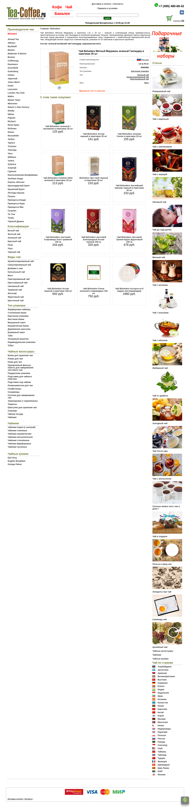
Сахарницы (14, 392)
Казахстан (163, 702)
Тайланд (162, 755)
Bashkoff (12, 46)
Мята (146, 83)
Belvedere (55, 28)
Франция (162, 761)
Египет (161, 686)
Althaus (11, 43)
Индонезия (163, 693)
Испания (162, 699)
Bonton (11, 57)
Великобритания (166, 676)
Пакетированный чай (19, 279)
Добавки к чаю (15, 268)
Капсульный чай (16, 272)
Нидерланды (164, 729)
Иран (160, 696)
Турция (161, 758)
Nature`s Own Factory (18, 107)
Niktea (11, 114)
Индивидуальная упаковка (21, 342)
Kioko (11, 85)
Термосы (12, 404)
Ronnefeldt (13, 135)
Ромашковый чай (161, 91)
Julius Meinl (14, 82)
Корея (161, 715)
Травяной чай (15, 290)
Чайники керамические (19, 434)
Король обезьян (16, 182)
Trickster (12, 146)
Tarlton (11, 139)
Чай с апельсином (161, 479)
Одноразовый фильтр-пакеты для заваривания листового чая (20, 367)
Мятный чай (158, 257)
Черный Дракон (16, 221)
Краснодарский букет (19, 185)
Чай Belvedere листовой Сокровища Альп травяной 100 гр (58, 239)
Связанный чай (16, 286)
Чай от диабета (160, 396)
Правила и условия (108, 8)
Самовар (12, 411)
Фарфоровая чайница (19, 309)
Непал (161, 725)
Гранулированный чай (19, 265)
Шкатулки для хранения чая (22, 407)
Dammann (13, 64)
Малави (162, 719)
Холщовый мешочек (18, 339)
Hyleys (11, 75)
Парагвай (162, 732)
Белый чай (13, 230)
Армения (162, 673)
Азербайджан (165, 666)
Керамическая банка (18, 326)
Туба (10, 335)
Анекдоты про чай (161, 592)
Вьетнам (162, 679)
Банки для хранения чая (20, 355)
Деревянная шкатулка (19, 329)
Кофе (57, 7)
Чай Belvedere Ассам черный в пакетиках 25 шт (93, 135)
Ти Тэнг (11, 214)
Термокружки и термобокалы (23, 401)
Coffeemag (13, 61)
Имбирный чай (160, 368)
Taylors (11, 143)
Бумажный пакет (16, 332)
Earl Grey (12, 458)
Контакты (118, 4)
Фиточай (12, 293)
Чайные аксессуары (162, 651)
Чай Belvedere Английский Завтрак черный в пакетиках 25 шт (129, 187)
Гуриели (12, 171)
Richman (12, 128)
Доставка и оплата (101, 4)
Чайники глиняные (17, 430)
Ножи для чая (15, 362)
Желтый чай (14, 234)
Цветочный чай (16, 300)
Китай (161, 712)
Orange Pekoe (15, 464)
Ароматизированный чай (21, 261)
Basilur (11, 50)
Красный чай (14, 241)
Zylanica (12, 164)
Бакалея (62, 13)
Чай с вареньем (160, 119)
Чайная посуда (15, 414)
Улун (10, 248)
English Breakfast (16, 461)
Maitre (11, 96)
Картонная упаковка (18, 316)
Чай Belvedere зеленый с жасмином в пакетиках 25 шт (58, 127)
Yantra (11, 160)
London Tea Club (16, 93)
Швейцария (164, 765)
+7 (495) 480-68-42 (171, 6)
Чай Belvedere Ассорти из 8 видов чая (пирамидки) (129, 289)
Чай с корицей (159, 174)
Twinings (12, 150)
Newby (11, 110)
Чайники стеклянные (18, 440)
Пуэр (10, 245)
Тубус (11, 345)
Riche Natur (13, 125)
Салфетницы (14, 389)
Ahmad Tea (13, 39)
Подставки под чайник (19, 382)
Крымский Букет (16, 189)
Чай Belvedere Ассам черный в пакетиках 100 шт (58, 289)
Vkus (10, 153)
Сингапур (162, 745)
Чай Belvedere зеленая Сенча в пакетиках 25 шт (129, 135)
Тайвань (162, 751)
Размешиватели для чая (20, 385)
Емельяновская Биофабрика (23, 175)
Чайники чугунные (17, 447)
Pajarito (11, 118)
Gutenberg (13, 71)
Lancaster (13, 89)
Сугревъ (12, 210)
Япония (161, 774)
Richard (11, 121)
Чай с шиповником (162, 146)
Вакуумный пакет (17, 322)
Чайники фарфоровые (19, 443)
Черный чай (14, 252)
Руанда (161, 742)
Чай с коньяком (160, 312)
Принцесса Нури (16, 203)
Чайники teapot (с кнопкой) (21, 427)
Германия (163, 683)
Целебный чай (159, 647)
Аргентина (163, 670)
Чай (68, 7)
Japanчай (12, 78)
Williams (12, 157)
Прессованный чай (17, 282)
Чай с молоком (160, 285)
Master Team (14, 100)
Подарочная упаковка (19, 373)
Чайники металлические (20, 437)
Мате (10, 275)
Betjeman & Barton (17, 53)
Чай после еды (160, 451)
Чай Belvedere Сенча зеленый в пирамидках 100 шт (94, 291)
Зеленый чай (14, 238)
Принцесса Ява (15, 207)
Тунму (11, 218)
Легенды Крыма (16, 193)
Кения (161, 706)
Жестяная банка (16, 319)
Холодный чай (159, 423)
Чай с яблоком (159, 340)
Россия (145, 60)
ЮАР (160, 771)
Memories (12, 103)
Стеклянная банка (17, 312)
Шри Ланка (163, 768)
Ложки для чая (15, 358)
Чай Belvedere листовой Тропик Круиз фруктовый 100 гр (129, 239)
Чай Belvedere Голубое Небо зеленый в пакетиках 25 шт (58, 179)
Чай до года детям (161, 229)
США (160, 748)
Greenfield (13, 68)
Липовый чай (159, 202)
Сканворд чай (159, 619)
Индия (161, 689)
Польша (162, 735)
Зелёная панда (15, 178)
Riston (11, 132)
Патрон (11, 196)
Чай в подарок (159, 536)
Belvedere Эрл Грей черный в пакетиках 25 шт (93, 179)
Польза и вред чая (162, 564)
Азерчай (12, 168)
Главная (44, 28)
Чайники (12, 417)
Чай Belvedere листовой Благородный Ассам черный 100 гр (93, 239)
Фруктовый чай (16, 297)
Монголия (163, 722)
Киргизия (162, 709)
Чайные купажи (160, 659)
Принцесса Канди (17, 200)
